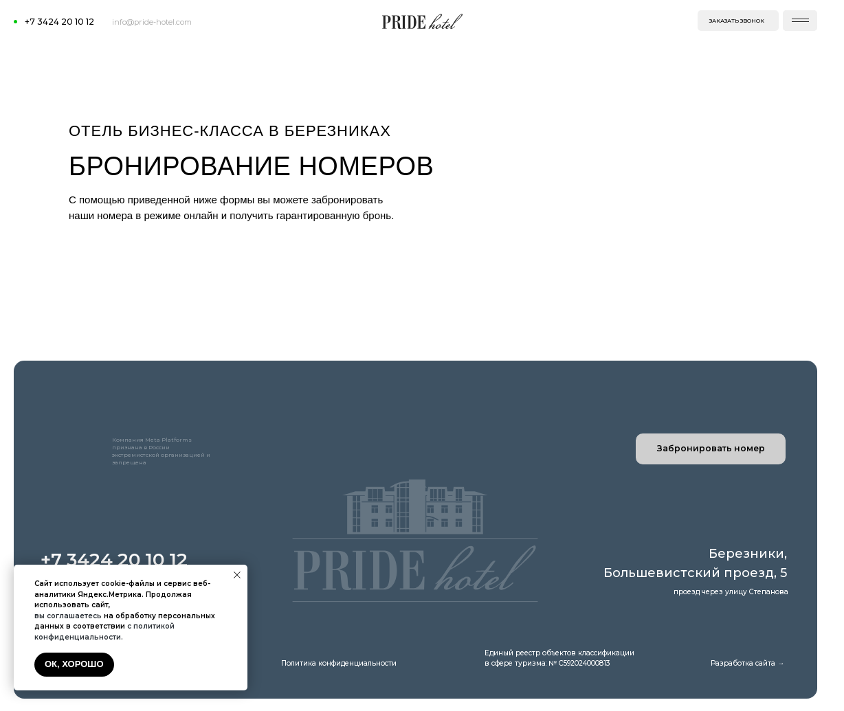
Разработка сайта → (747, 663)
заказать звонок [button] (736, 20)
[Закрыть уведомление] (237, 575)
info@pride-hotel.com (152, 22)
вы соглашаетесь (68, 615)
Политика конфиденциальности (339, 663)
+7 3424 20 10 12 (59, 21)
